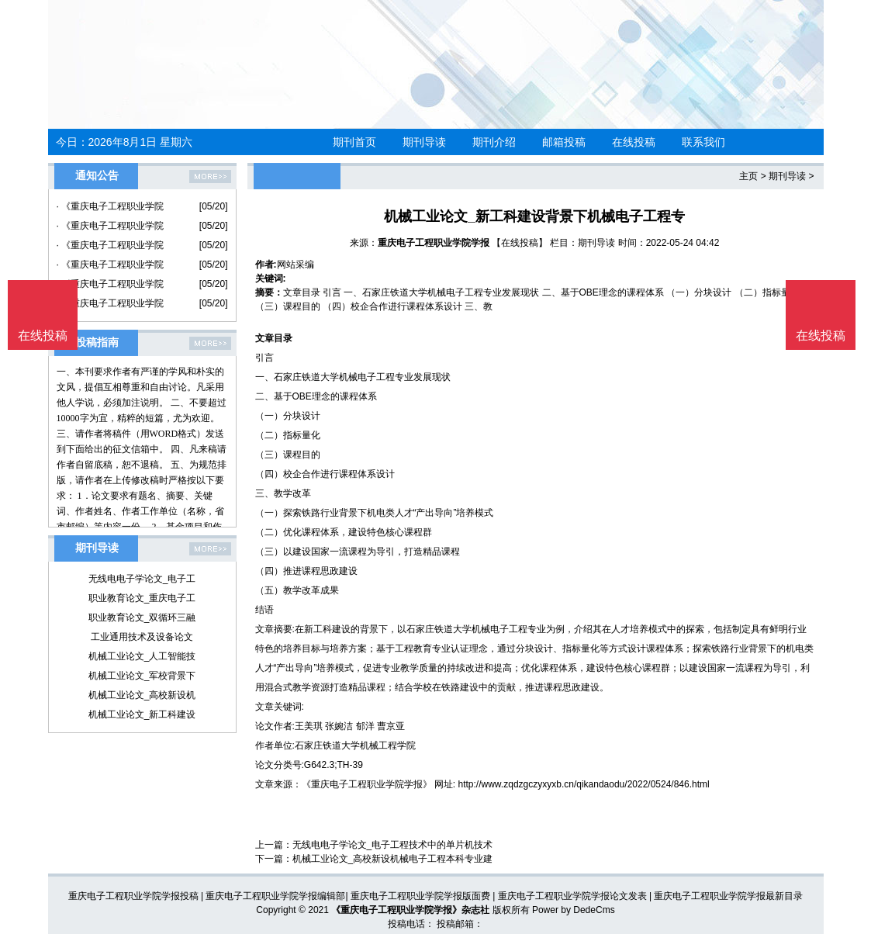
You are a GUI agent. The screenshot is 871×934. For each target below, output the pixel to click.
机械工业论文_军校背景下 (142, 675)
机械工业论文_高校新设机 (142, 695)
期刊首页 (354, 142)
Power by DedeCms (573, 910)
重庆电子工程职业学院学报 (433, 242)
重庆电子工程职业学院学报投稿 (133, 896)
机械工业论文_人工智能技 (142, 656)
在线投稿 (633, 142)
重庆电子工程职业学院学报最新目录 (728, 896)
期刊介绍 (494, 142)
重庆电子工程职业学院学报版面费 (420, 896)
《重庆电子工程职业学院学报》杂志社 (410, 910)
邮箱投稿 (564, 142)
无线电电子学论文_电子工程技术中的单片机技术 (392, 844)
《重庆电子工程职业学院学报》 (367, 784)
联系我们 (703, 142)
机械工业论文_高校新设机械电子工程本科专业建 (392, 858)
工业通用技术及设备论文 (142, 636)
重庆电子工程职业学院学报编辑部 (275, 896)
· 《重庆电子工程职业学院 (110, 206)
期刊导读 (424, 142)
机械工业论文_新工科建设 (142, 714)
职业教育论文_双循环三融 (142, 617)
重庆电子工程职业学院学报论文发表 (572, 896)
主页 (748, 176)
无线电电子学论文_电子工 (142, 578)
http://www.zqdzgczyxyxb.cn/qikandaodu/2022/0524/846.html (584, 784)
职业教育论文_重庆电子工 (142, 598)
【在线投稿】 (520, 242)
